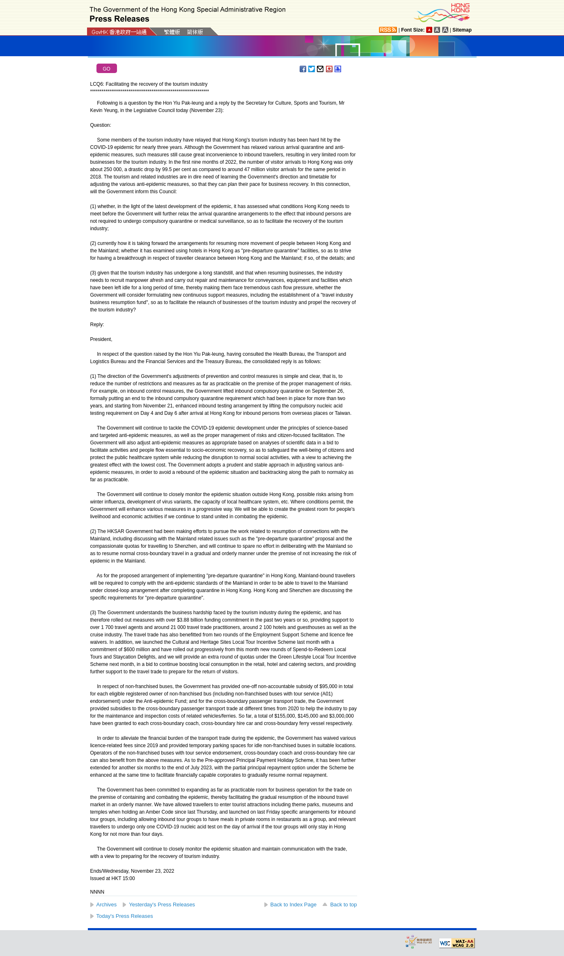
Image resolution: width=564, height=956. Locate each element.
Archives (106, 904)
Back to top (343, 904)
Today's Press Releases (124, 916)
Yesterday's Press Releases (162, 904)
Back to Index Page (294, 904)
